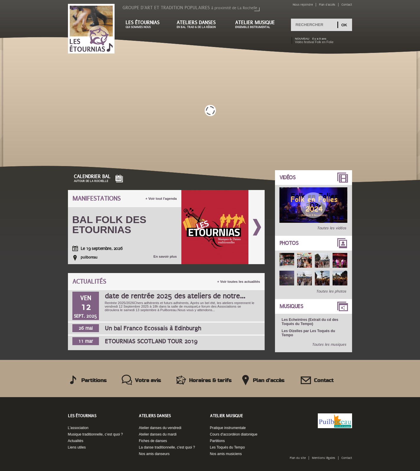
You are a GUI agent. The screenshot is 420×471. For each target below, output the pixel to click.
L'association (78, 428)
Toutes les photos (331, 291)
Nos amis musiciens (226, 454)
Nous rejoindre (303, 4)
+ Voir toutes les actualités (238, 281)
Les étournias (145, 24)
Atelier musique (258, 24)
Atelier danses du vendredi (160, 428)
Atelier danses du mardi (158, 434)
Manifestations (96, 198)
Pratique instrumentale (228, 428)
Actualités (89, 281)
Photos (289, 243)
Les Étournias (82, 416)
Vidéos (287, 178)
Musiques (291, 306)
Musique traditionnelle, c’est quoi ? (95, 434)
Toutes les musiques (329, 344)
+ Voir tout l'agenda (161, 198)
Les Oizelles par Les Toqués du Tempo (308, 333)
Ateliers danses (200, 24)
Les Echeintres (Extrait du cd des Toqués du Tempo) (310, 322)
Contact (346, 4)
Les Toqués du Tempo (227, 447)
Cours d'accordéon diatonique (234, 434)
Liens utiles (77, 447)
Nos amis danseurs (154, 454)
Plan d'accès (327, 4)
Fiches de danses (153, 441)
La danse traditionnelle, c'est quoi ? (167, 447)
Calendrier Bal (92, 178)
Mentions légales (323, 457)
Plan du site (298, 457)
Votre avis (148, 381)
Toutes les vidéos (331, 228)
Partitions (94, 381)
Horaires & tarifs (210, 381)
